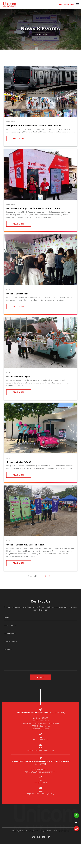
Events (8, 290)
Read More (18, 138)
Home (34, 34)
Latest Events (10, 121)
